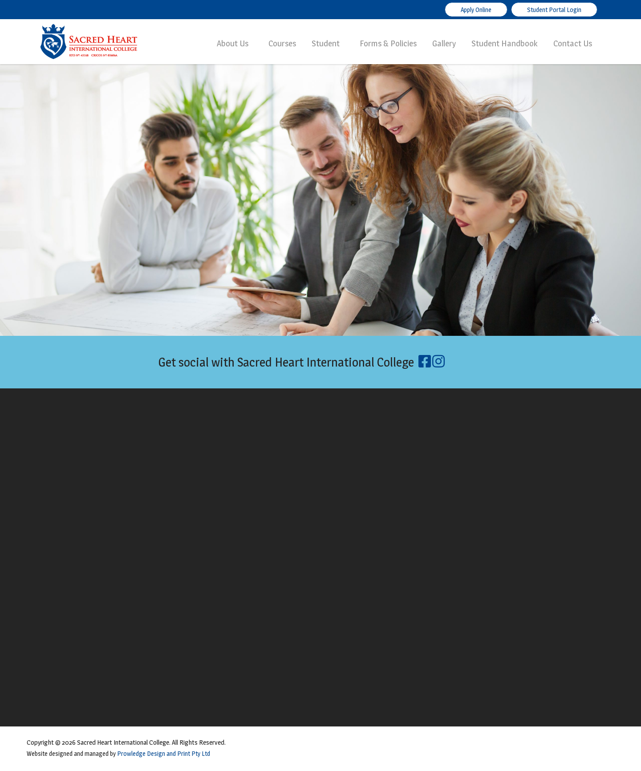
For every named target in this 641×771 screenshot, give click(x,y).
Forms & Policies (388, 43)
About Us (232, 43)
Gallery (444, 43)
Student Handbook (504, 43)
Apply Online (476, 9)
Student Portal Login (554, 9)
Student (326, 43)
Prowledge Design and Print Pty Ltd (163, 753)
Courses (282, 43)
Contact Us (572, 43)
